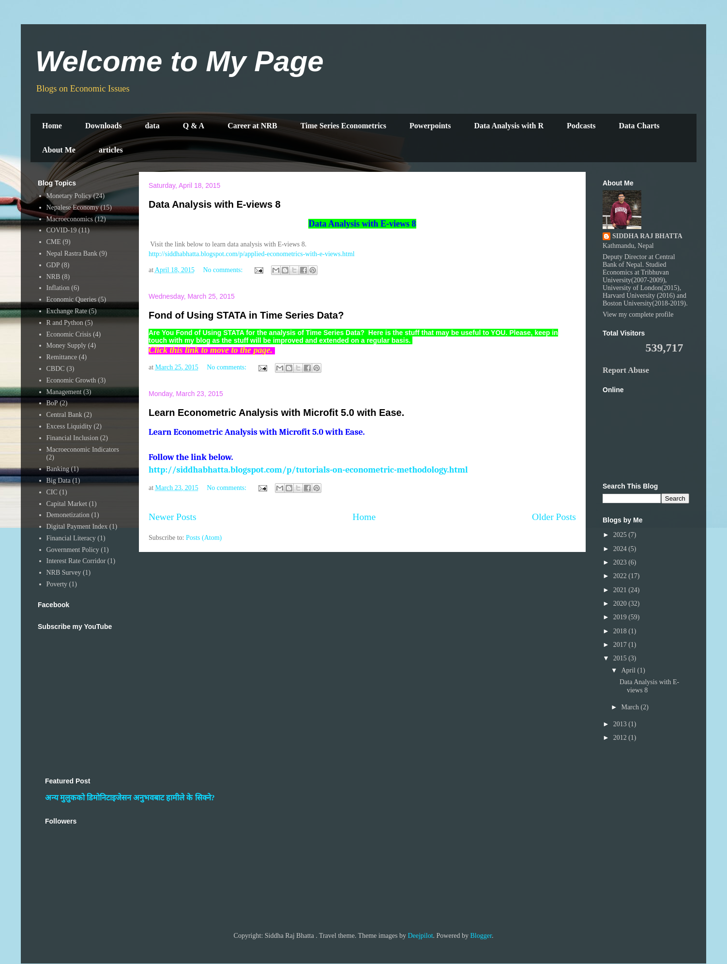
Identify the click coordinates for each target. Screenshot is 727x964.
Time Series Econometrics (343, 126)
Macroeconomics (69, 219)
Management (64, 392)
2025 (621, 534)
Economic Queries (71, 299)
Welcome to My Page (179, 61)
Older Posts (554, 517)
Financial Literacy (71, 538)
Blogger (481, 935)
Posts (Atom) (204, 537)
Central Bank (64, 414)
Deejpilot (420, 935)
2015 (621, 658)
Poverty (57, 584)
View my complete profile (638, 314)
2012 (621, 737)
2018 (621, 631)
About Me (59, 150)
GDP (53, 265)
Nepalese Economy (72, 207)
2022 (621, 576)
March (630, 707)
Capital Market (66, 503)
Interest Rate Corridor (76, 561)
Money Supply (66, 345)
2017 (621, 644)
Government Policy (72, 549)
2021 (621, 590)
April (629, 670)
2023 (621, 562)
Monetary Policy (69, 195)
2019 (621, 617)
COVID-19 (61, 230)
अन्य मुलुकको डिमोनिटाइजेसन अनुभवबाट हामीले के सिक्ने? (130, 797)
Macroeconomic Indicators (82, 449)
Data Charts (639, 126)
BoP (52, 403)
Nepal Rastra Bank (72, 253)
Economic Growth (71, 380)
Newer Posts (173, 517)
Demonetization (68, 515)
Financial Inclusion (72, 438)
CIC (52, 492)
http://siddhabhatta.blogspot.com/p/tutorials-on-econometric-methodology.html (308, 470)
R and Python (64, 322)
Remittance (61, 357)
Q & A (193, 126)
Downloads (103, 126)
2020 (621, 603)
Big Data (58, 480)
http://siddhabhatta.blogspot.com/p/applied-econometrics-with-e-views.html (252, 254)
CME (53, 241)
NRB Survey (63, 572)
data (152, 126)
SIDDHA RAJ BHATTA (647, 236)
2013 (621, 724)
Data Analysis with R (509, 126)
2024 (621, 548)
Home (52, 126)
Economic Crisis (68, 334)
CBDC (55, 368)
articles (111, 150)
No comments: (223, 270)
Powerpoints (430, 126)
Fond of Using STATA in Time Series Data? (246, 315)
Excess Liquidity (69, 426)
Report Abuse (626, 370)
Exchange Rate (66, 311)
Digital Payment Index (77, 526)
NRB (53, 276)
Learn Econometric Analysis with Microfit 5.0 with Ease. (276, 412)
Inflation (58, 287)
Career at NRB (252, 126)
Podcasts (581, 126)
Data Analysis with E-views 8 (215, 204)
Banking (57, 469)
